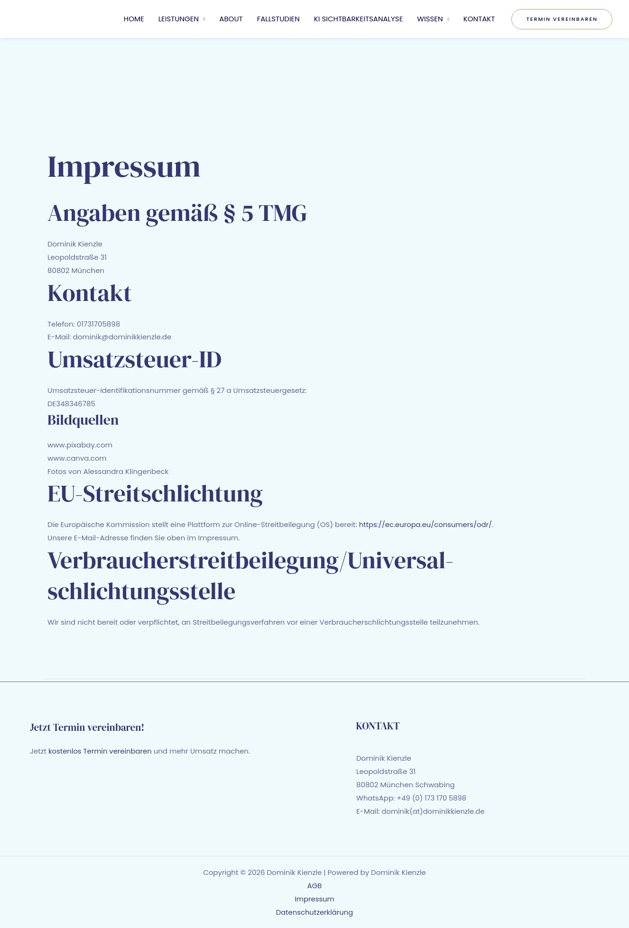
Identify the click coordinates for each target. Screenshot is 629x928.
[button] (561, 19)
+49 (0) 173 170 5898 (432, 798)
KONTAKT (479, 19)
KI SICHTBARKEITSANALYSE (358, 19)
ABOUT (230, 19)
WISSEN (430, 19)
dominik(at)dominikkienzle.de (434, 811)
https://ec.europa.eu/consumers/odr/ (426, 524)
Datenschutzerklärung (315, 912)
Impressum (315, 898)
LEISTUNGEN (178, 19)
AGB (314, 885)
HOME (134, 19)
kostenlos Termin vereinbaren (100, 751)
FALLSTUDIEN (278, 19)
